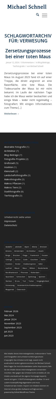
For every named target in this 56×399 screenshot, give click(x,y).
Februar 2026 (11, 311)
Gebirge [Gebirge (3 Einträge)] (9, 259)
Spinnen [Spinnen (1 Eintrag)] (42, 277)
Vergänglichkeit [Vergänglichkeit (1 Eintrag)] (43, 281)
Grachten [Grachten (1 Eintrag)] (34, 259)
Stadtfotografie (12, 191)
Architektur (9, 150)
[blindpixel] (23, 6)
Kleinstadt (9, 171)
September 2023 (13, 327)
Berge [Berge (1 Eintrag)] (8, 255)
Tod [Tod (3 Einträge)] (24, 281)
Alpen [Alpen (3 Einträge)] (26, 247)
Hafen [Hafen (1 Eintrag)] (43, 259)
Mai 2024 (9, 315)
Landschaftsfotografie (15, 175)
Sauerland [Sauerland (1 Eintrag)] (10, 277)
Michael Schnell (36, 66)
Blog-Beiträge (44, 62)
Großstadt (9, 163)
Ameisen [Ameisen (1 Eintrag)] (43, 247)
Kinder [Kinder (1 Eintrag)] (18, 264)
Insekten (8, 167)
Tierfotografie (19, 66)
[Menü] (43, 15)
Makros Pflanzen (12, 183)
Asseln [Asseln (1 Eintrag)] (41, 251)
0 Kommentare (27, 62)
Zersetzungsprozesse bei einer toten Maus (28, 54)
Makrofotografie (12, 179)
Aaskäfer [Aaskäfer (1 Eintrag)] (9, 247)
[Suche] (36, 15)
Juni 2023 (9, 335)
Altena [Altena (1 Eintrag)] (34, 247)
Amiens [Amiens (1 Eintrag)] (8, 251)
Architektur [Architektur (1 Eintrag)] (31, 251)
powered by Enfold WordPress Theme (19, 392)
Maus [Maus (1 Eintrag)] (25, 268)
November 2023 (12, 323)
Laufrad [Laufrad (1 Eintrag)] (9, 268)
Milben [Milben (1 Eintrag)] (32, 268)
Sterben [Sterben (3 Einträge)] (9, 281)
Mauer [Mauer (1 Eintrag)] (17, 268)
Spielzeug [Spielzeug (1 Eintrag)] (32, 277)
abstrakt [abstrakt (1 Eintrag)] (18, 247)
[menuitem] (36, 15)
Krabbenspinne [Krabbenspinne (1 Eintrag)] (29, 264)
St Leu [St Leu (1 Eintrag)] (17, 281)
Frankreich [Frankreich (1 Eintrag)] (34, 255)
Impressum (10, 221)
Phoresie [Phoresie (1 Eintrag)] (24, 272)
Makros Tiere (11, 187)
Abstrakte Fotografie (15, 146)
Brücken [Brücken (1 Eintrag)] (16, 255)
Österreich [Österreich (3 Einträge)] (21, 289)
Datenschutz (10, 225)
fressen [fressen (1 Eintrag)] (45, 255)
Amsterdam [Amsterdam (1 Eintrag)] (19, 251)
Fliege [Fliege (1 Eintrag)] (25, 255)
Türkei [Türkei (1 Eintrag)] (31, 281)
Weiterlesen (11, 113)
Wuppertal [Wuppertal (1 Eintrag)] (10, 289)
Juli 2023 (8, 331)
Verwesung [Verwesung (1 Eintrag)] (10, 285)
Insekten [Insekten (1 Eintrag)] (9, 264)
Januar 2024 (10, 319)
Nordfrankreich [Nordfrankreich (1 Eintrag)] (12, 272)
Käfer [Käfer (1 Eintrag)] (41, 264)
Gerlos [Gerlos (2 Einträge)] (17, 259)
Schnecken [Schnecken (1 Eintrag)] (20, 277)
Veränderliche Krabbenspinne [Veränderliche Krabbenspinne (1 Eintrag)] (29, 285)
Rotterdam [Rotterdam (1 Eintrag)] (35, 272)
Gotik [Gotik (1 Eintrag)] (25, 259)
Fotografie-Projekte (14, 158)
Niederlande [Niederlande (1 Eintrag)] (43, 268)
